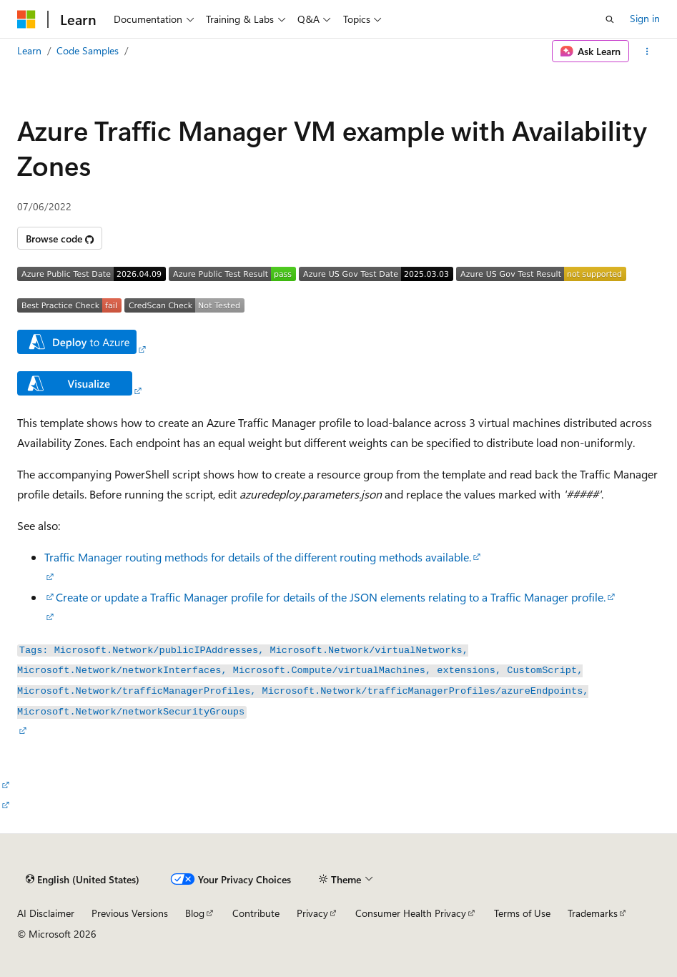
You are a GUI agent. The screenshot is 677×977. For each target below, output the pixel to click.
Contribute (256, 913)
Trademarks (593, 913)
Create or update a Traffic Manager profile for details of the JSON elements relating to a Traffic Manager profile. (331, 596)
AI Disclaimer (45, 913)
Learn (29, 50)
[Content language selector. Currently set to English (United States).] (82, 879)
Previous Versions (130, 913)
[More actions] (647, 51)
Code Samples (87, 50)
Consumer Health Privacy (410, 913)
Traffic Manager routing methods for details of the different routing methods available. (257, 556)
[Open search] (610, 19)
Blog (194, 913)
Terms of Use (522, 913)
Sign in (645, 18)
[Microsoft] (26, 19)
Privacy (312, 913)
